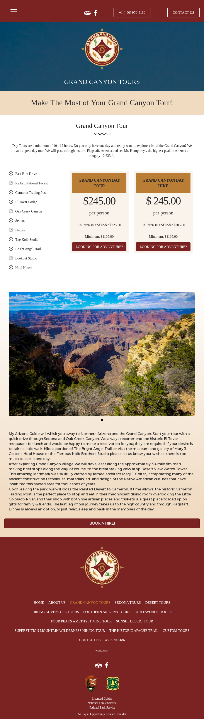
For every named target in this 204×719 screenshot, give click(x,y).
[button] (132, 12)
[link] (39, 602)
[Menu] (14, 11)
